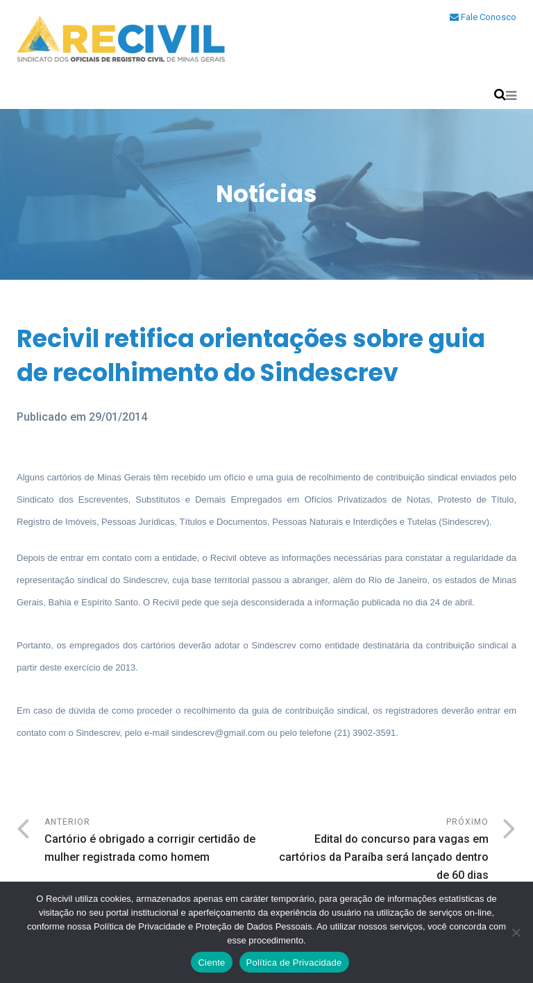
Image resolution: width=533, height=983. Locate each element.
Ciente (211, 962)
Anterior (155, 841)
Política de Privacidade (294, 962)
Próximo (377, 850)
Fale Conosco (483, 17)
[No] (516, 932)
